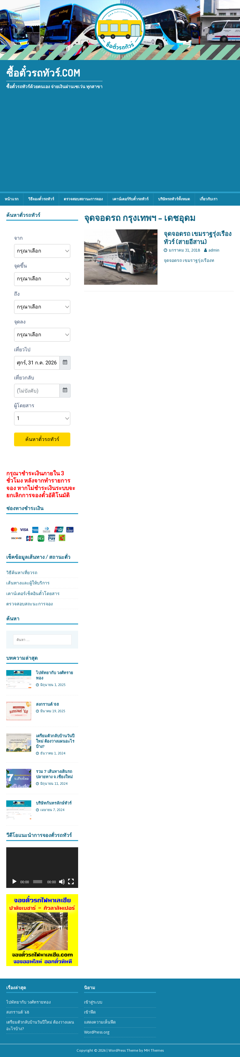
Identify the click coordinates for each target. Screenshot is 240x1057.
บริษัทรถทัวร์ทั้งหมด (174, 199)
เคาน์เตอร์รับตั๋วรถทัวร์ (130, 199)
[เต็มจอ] (71, 882)
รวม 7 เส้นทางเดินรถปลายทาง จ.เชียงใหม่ (54, 774)
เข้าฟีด (90, 1012)
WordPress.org (97, 1032)
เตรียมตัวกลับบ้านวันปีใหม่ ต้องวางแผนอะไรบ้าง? (55, 741)
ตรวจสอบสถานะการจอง (83, 199)
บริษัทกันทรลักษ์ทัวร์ (54, 802)
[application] (42, 867)
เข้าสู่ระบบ (93, 1002)
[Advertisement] (120, 144)
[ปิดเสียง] (62, 882)
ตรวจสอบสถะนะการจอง (29, 603)
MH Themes (154, 1050)
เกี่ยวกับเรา (209, 199)
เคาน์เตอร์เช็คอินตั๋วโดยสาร (33, 593)
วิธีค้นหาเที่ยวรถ (21, 572)
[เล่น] (14, 882)
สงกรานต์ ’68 (47, 704)
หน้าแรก (11, 199)
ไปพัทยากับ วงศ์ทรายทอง (28, 1002)
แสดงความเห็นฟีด (100, 1022)
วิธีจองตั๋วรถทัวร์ (41, 199)
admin (213, 250)
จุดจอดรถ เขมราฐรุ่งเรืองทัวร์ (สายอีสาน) (198, 237)
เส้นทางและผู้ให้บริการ (28, 582)
